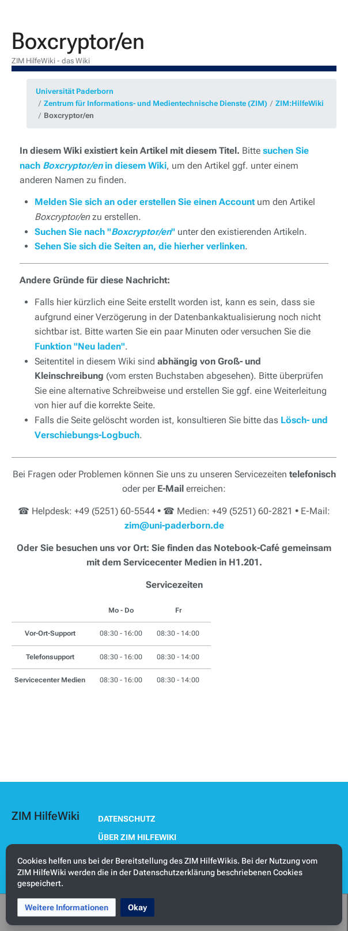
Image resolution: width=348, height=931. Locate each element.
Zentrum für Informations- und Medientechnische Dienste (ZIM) (155, 103)
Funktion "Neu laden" (80, 346)
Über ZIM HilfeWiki (137, 837)
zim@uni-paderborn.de (174, 525)
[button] (66, 907)
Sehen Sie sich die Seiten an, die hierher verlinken (140, 246)
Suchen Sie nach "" (105, 231)
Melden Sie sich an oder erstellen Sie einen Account (145, 201)
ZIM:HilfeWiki (299, 103)
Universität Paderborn (75, 91)
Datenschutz (127, 818)
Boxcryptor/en (69, 115)
